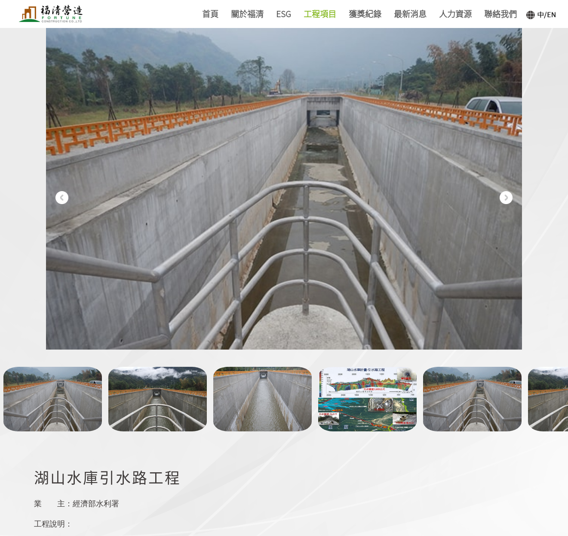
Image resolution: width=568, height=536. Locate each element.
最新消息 (410, 13)
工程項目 (320, 13)
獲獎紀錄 (365, 13)
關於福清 (247, 13)
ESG (283, 13)
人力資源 (455, 13)
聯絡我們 (500, 13)
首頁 (210, 13)
